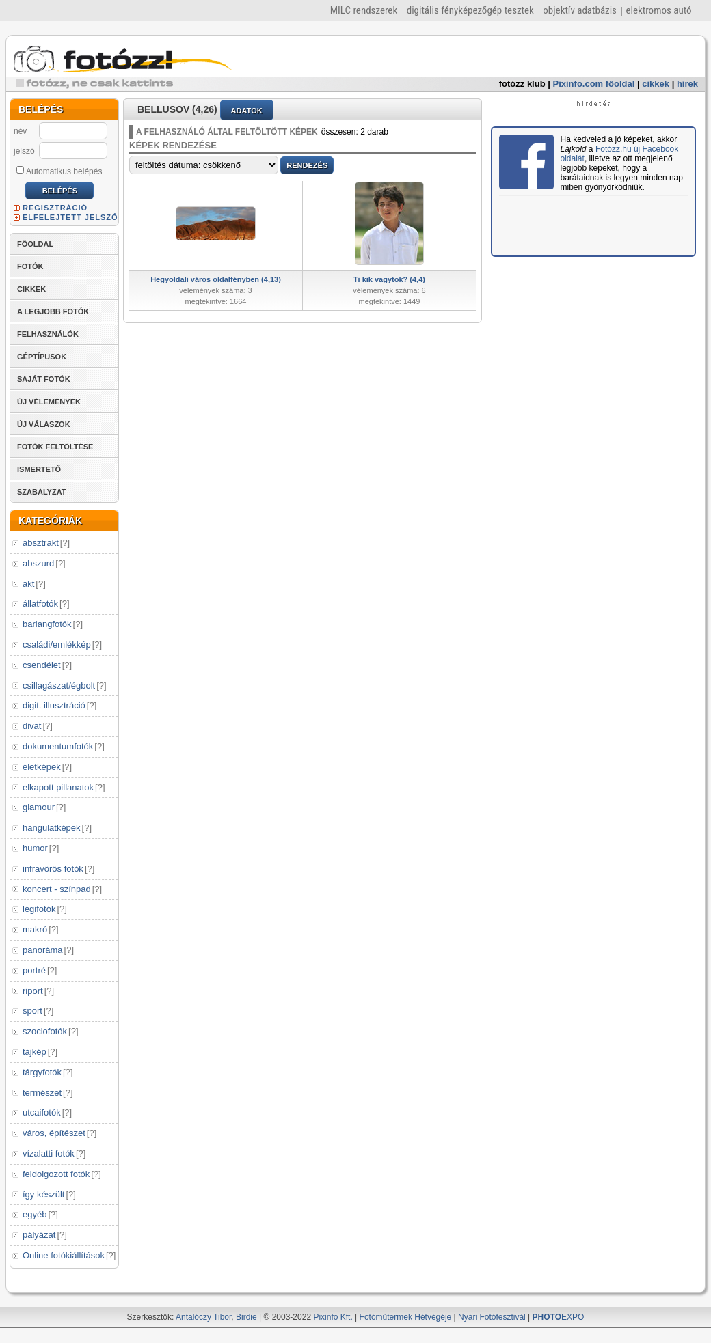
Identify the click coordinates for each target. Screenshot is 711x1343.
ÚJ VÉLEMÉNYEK (49, 402)
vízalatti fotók (49, 1153)
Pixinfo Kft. (332, 1317)
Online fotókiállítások (64, 1255)
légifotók (39, 909)
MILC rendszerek (363, 10)
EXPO (559, 1317)
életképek (42, 767)
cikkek (655, 84)
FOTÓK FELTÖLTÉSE (55, 447)
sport (32, 1011)
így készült (43, 1194)
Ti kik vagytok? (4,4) (389, 279)
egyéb (34, 1214)
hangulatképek (52, 827)
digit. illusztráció (54, 705)
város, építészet (54, 1133)
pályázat (39, 1235)
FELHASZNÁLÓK (48, 334)
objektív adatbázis (580, 10)
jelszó (24, 151)
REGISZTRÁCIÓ (55, 208)
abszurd (38, 563)
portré (34, 970)
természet (42, 1093)
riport (33, 991)
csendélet (42, 665)
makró (35, 929)
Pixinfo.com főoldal (594, 84)
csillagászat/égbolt (59, 685)
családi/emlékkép (57, 644)
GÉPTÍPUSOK (41, 356)
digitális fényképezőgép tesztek (470, 10)
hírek (687, 84)
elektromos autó (658, 10)
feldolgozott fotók (56, 1174)
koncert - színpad (57, 889)
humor (35, 848)
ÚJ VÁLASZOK (43, 424)
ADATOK (247, 111)
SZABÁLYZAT (41, 492)
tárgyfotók (42, 1072)
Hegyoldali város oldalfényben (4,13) (215, 279)
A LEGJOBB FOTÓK (53, 311)
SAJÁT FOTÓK (43, 379)
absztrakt (41, 543)
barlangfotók (47, 624)
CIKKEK (31, 289)
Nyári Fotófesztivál (492, 1317)
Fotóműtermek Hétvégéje (406, 1317)
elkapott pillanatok (58, 787)
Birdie (246, 1317)
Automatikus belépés (59, 170)
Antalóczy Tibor (203, 1317)
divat (32, 726)
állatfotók (40, 603)
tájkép (34, 1052)
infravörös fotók (53, 868)
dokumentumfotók (58, 746)
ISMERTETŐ (39, 469)
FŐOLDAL (35, 244)
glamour (39, 807)
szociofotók (45, 1031)
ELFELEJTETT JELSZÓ (70, 217)
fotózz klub (522, 84)
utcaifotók (42, 1112)
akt (28, 584)
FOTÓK (30, 266)
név (20, 131)
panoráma (43, 950)
